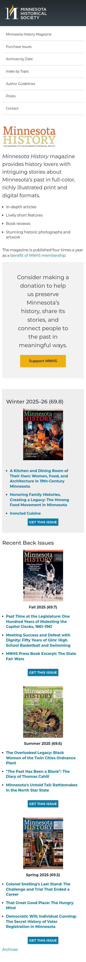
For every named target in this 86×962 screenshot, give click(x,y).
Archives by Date (19, 59)
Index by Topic (17, 71)
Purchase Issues (19, 47)
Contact (12, 108)
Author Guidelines (20, 84)
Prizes (10, 96)
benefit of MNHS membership (37, 255)
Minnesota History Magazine (29, 34)
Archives (10, 949)
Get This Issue (43, 522)
